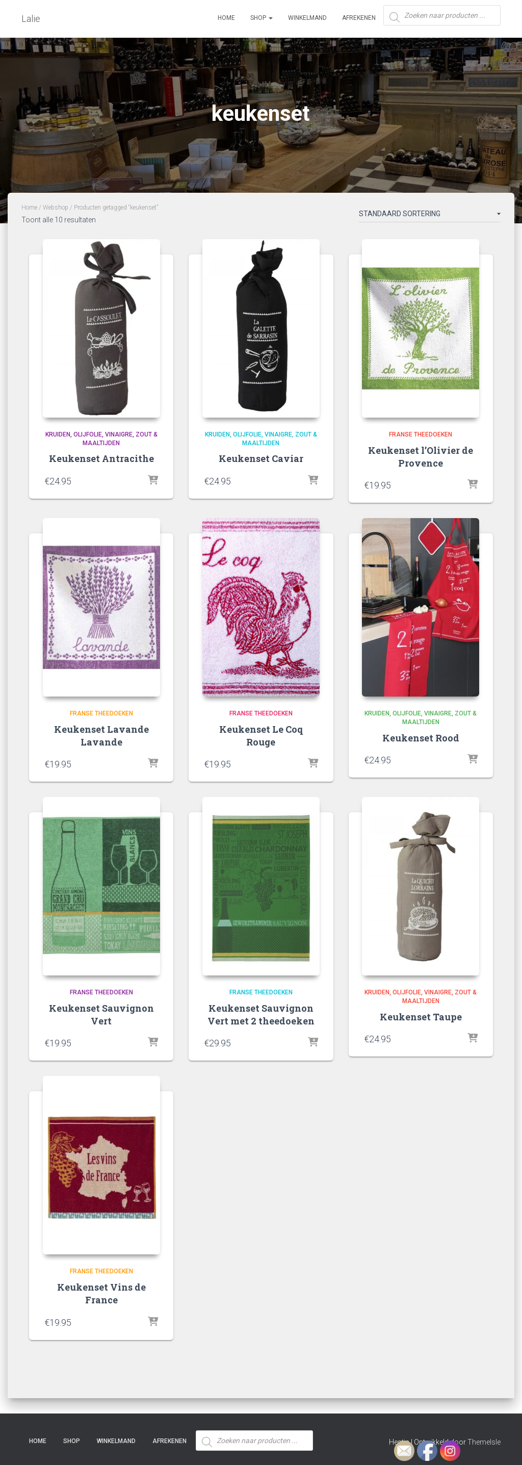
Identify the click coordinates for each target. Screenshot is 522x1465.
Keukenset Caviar (261, 458)
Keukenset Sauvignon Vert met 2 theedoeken (261, 1014)
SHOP (261, 17)
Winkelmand (307, 17)
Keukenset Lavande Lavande (101, 735)
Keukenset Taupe (421, 1017)
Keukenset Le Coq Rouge (261, 735)
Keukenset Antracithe (101, 458)
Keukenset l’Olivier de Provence (420, 456)
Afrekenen (359, 17)
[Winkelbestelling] (430, 215)
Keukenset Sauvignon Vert (101, 1014)
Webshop (55, 207)
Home (226, 17)
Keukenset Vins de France (101, 1293)
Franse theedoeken (420, 434)
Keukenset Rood (420, 738)
